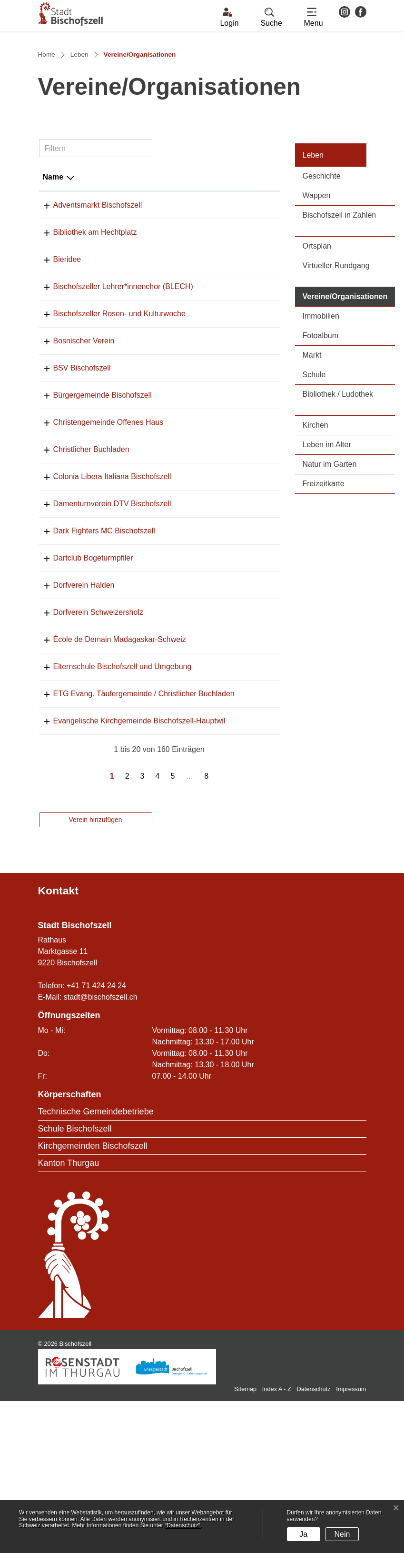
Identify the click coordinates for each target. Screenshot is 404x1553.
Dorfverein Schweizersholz (98, 718)
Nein (342, 1534)
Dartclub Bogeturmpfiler (93, 664)
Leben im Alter (327, 528)
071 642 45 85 (208, 691)
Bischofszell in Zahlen (339, 298)
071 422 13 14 (208, 370)
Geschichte (322, 259)
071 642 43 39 (208, 718)
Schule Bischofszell (75, 1280)
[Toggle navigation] (313, 17)
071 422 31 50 (208, 784)
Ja (303, 1534)
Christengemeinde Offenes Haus (108, 528)
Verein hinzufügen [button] (95, 971)
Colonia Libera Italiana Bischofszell (112, 583)
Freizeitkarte (324, 567)
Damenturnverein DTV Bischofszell (112, 610)
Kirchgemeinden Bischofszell (93, 1298)
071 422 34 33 (208, 528)
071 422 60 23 (208, 555)
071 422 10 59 (208, 474)
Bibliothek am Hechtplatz (95, 315)
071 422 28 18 (208, 861)
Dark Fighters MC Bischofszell (104, 637)
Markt (312, 438)
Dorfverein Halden (84, 691)
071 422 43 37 (208, 447)
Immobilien (321, 399)
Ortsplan (317, 329)
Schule (314, 458)
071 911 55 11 (208, 408)
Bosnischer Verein (84, 447)
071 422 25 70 (208, 501)
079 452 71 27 (208, 315)
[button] (271, 17)
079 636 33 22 (208, 637)
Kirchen (315, 508)
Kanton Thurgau (68, 1315)
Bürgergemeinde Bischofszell (102, 501)
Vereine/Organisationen (349, 379)
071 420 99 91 (208, 610)
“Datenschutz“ (182, 1525)
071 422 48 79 (208, 664)
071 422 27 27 (208, 343)
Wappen (317, 279)
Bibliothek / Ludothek (338, 477)
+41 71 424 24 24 (96, 1137)
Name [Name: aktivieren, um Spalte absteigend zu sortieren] (53, 260)
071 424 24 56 (208, 288)
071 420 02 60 (208, 745)
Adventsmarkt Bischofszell (97, 288)
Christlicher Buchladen (91, 555)
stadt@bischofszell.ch (101, 1149)
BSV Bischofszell (82, 474)
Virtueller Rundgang (336, 349)
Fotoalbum (321, 419)
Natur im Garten (330, 547)
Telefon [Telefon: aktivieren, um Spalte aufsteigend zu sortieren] (197, 260)
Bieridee (67, 343)
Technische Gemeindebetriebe (96, 1263)
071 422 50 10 (208, 583)
